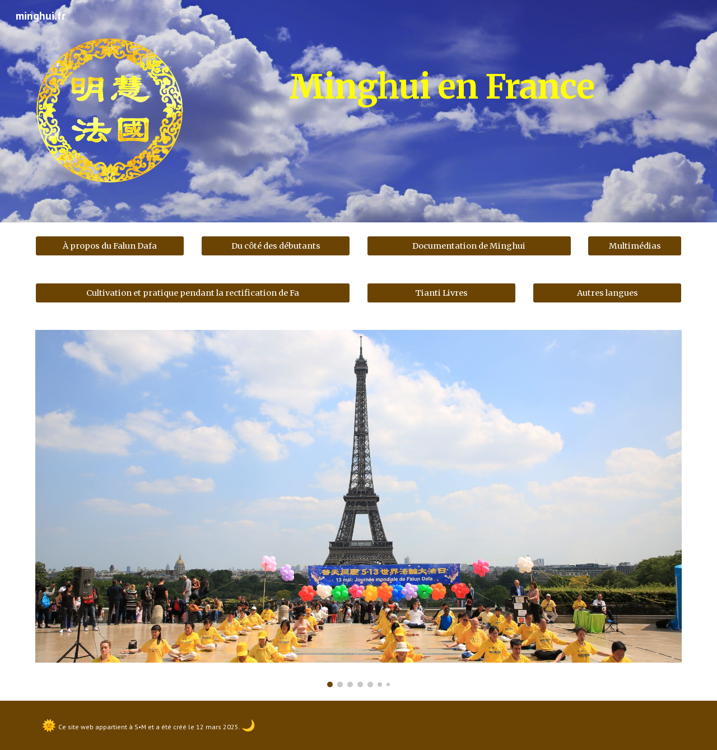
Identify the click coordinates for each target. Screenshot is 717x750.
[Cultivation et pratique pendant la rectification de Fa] (193, 293)
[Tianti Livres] (441, 293)
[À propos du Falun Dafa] (110, 246)
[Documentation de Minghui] (469, 246)
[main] (441, 81)
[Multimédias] (634, 246)
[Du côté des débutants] (276, 246)
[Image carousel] (358, 508)
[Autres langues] (607, 293)
